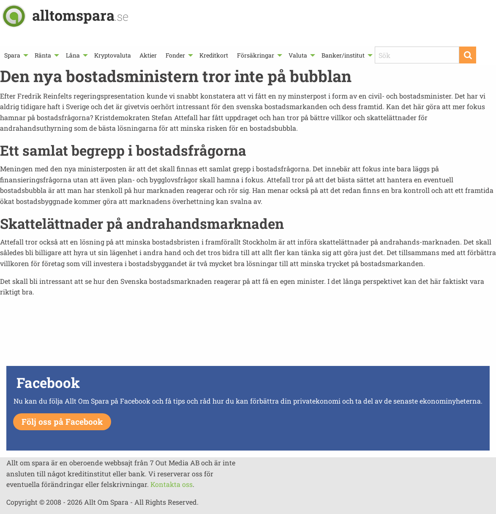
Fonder (175, 55)
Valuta (298, 55)
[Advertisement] (248, 333)
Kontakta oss (171, 484)
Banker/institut (343, 55)
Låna (73, 55)
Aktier (148, 55)
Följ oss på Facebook (62, 421)
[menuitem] (15, 55)
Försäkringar (255, 55)
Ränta (43, 55)
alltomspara (80, 15)
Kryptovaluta (112, 55)
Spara (12, 55)
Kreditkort (213, 55)
